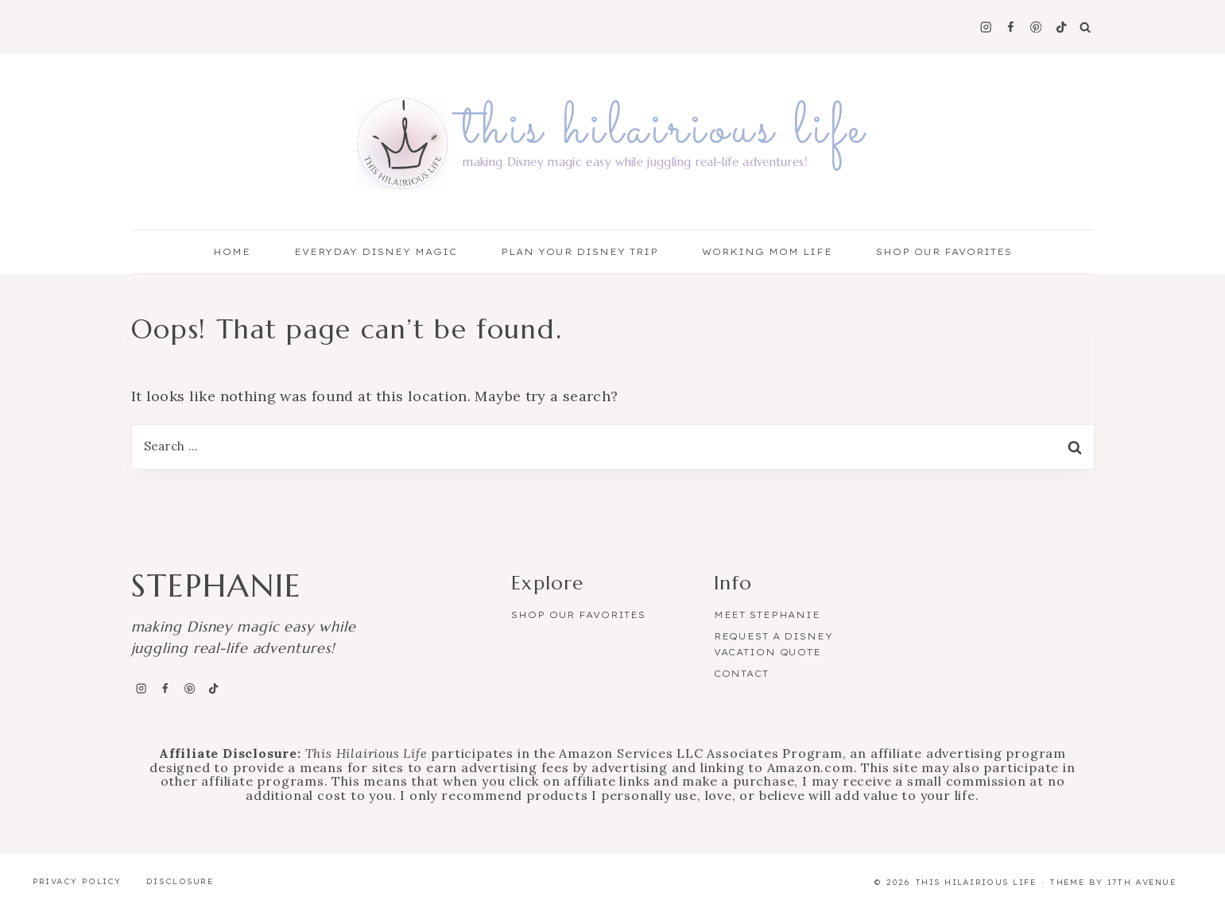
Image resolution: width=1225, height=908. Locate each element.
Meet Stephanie (767, 614)
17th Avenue (1142, 882)
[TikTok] (1060, 27)
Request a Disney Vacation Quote (773, 644)
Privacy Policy (77, 881)
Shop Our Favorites (944, 251)
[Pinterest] (1036, 27)
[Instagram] (985, 27)
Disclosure (180, 881)
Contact (741, 673)
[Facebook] (1010, 27)
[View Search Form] (1085, 27)
